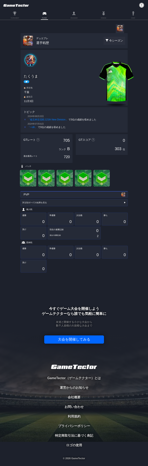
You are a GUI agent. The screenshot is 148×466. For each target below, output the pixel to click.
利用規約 (74, 416)
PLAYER (44, 18)
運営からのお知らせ (74, 387)
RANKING (103, 18)
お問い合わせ (74, 406)
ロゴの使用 (74, 445)
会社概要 (74, 397)
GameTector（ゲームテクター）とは (74, 378)
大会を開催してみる (74, 339)
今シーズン (116, 40)
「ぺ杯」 (32, 127)
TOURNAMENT (15, 18)
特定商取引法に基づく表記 (74, 435)
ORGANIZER (74, 18)
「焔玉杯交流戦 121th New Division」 (48, 119)
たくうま (31, 76)
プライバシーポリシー (74, 426)
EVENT (133, 18)
